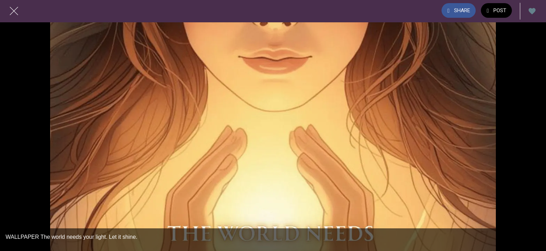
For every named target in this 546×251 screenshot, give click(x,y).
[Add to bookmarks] (532, 11)
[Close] (14, 11)
